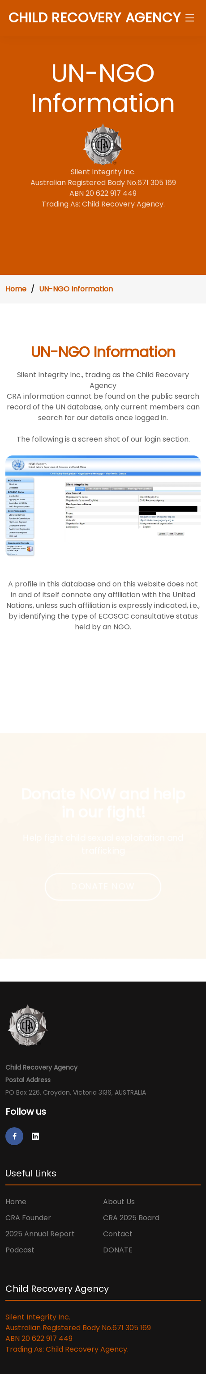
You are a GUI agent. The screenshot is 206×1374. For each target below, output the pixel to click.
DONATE (118, 1250)
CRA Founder (28, 1218)
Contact (118, 1234)
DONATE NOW (103, 887)
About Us (119, 1202)
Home (15, 289)
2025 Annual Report (40, 1234)
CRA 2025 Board (131, 1218)
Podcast (19, 1250)
